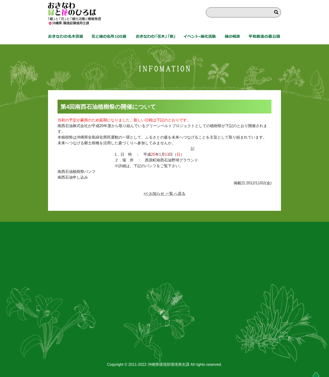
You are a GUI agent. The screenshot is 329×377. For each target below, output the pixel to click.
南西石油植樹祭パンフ (77, 172)
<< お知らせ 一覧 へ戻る (164, 193)
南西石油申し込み (73, 177)
